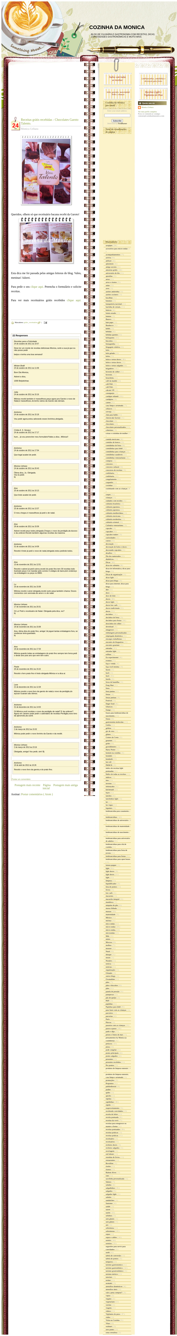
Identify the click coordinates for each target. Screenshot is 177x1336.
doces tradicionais (113, 608)
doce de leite (111, 596)
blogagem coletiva (113, 347)
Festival (109, 700)
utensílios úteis (112, 1289)
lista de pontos (111, 887)
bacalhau (109, 298)
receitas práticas (112, 1132)
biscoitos (109, 341)
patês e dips (110, 1031)
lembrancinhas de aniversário (117, 820)
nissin (108, 957)
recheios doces (111, 1145)
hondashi (109, 759)
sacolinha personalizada (115, 1179)
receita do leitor (112, 1114)
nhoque (109, 954)
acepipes (109, 245)
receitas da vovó (112, 1120)
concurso (109, 464)
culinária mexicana (113, 516)
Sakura (109, 1182)
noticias (109, 967)
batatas (109, 316)
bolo (108, 350)
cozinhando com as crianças (117, 488)
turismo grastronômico (115, 1271)
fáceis (108, 670)
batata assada (111, 313)
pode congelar (111, 1050)
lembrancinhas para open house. (118, 859)
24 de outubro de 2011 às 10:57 (26, 344)
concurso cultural (113, 467)
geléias (109, 728)
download (110, 626)
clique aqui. (37, 286)
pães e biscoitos (112, 985)
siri (107, 1225)
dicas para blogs (112, 581)
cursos (108, 541)
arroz (108, 279)
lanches (109, 796)
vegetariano (110, 1302)
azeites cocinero (112, 294)
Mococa (109, 942)
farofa (108, 679)
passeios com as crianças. (116, 1025)
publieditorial (111, 1086)
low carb (109, 893)
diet (107, 590)
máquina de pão (112, 905)
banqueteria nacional (114, 304)
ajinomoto (110, 264)
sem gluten (110, 1219)
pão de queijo (111, 998)
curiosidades (111, 538)
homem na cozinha (113, 753)
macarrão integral (113, 899)
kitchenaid (110, 790)
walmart (109, 1326)
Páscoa (109, 1022)
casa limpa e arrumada (114, 405)
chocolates (110, 424)
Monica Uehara (20, 466)
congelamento (111, 479)
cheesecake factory (113, 418)
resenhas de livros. (113, 1157)
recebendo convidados (114, 1111)
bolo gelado (110, 353)
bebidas (109, 331)
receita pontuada (112, 1117)
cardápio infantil (112, 396)
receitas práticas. (112, 1135)
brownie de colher (113, 372)
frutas (108, 719)
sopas (108, 1234)
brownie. (109, 375)
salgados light (111, 1194)
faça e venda (111, 663)
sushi (108, 1252)
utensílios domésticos (114, 1286)
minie (108, 939)
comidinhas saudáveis (114, 454)
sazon (108, 1209)
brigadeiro (110, 368)
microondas (110, 933)
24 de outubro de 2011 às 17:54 (26, 450)
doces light (110, 602)
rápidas (109, 1099)
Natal (108, 951)
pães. (108, 988)
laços (108, 792)
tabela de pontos (112, 1258)
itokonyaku (110, 786)
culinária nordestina (114, 519)
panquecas (110, 994)
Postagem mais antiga (65, 785)
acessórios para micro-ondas (117, 249)
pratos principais (112, 1053)
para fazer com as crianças (116, 1010)
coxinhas (109, 485)
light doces (110, 871)
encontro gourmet (113, 645)
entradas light (111, 651)
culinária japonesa (113, 510)
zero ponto (110, 1329)
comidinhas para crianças (116, 451)
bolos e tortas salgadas (114, 365)
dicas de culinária (113, 565)
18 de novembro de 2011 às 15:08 (27, 627)
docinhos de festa (113, 617)
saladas (109, 1185)
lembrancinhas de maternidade (118, 826)
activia (108, 257)
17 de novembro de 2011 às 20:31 (27, 607)
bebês (108, 328)
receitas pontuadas (113, 1129)
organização (111, 970)
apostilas (109, 276)
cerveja (109, 412)
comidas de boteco (113, 442)
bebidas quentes (112, 335)
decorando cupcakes (114, 550)
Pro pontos (110, 1065)
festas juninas (111, 697)
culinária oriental (112, 522)
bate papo (110, 322)
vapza (108, 1295)
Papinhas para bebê (113, 1007)
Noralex (109, 961)
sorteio (109, 1240)
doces (108, 599)
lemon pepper (111, 865)
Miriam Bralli (19, 366)
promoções (110, 1080)
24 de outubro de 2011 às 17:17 (26, 432)
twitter (108, 1280)
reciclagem (110, 1151)
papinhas (109, 1004)
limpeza (109, 881)
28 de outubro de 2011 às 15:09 (26, 526)
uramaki (109, 1283)
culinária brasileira (113, 504)
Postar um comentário (21, 779)
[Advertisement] (40, 91)
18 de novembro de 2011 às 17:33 (27, 649)
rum (107, 1176)
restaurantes (110, 1160)
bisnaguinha (111, 344)
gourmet (109, 740)
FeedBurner (122, 123)
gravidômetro (111, 747)
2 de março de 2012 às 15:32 (25, 729)
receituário (110, 1139)
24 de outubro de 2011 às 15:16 (26, 394)
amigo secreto (111, 267)
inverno (109, 783)
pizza (108, 1047)
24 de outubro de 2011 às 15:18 (26, 414)
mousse (109, 948)
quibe (108, 1092)
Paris (108, 1019)
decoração (110, 544)
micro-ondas (111, 927)
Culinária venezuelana (114, 525)
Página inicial (47, 787)
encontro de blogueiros (115, 642)
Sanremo (109, 1203)
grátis (26, 322)
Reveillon (110, 1163)
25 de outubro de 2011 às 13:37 (26, 508)
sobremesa (110, 1228)
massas (109, 911)
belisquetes (110, 338)
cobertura (109, 430)
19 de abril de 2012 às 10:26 (25, 765)
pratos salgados (112, 1056)
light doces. (110, 874)
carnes (108, 402)
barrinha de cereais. (113, 307)
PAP (108, 1001)
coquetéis (109, 482)
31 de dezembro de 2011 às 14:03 (27, 707)
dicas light (110, 577)
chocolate (110, 421)
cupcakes (109, 531)
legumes (109, 808)
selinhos (109, 1216)
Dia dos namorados (113, 556)
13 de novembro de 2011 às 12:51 (27, 564)
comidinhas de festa (114, 445)
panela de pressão (113, 991)
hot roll (109, 762)
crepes (108, 494)
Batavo (109, 319)
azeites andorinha (113, 291)
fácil (108, 676)
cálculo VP (110, 390)
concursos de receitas (114, 470)
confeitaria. (110, 476)
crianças (109, 497)
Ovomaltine (110, 979)
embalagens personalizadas (116, 633)
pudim (108, 1089)
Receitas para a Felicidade (25, 341)
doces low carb (112, 605)
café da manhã (111, 381)
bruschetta (110, 378)
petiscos (109, 1044)
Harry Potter (111, 750)
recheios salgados (113, 1148)
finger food (110, 704)
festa (108, 688)
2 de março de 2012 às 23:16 (25, 747)
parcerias (109, 1016)
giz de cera (110, 731)
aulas (108, 285)
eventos (109, 660)
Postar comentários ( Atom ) (37, 794)
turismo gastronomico (114, 1265)
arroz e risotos (111, 282)
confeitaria (110, 473)
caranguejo (110, 393)
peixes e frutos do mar (114, 1035)
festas (108, 694)
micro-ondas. (111, 930)
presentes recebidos (113, 1062)
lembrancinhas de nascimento (117, 832)
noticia (109, 964)
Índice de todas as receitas (116, 774)
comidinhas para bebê (114, 448)
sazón (108, 1213)
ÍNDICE (109, 765)
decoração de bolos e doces (116, 547)
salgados (109, 1191)
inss (107, 780)
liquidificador (111, 884)
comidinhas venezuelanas (116, 458)
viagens (109, 1308)
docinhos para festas (114, 620)
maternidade (111, 914)
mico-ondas (110, 924)
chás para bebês (112, 415)
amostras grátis (112, 270)
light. (108, 877)
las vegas (109, 805)
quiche (108, 1096)
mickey (109, 920)
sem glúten (110, 1222)
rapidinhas (110, 1102)
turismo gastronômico (114, 1268)
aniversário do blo (113, 273)
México (109, 917)
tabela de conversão (113, 1255)
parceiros (109, 1013)
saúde (108, 1206)
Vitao (108, 1323)
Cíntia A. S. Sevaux (22, 430)
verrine (109, 1305)
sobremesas (110, 1231)
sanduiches (110, 1200)
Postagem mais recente (27, 785)
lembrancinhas (111, 817)
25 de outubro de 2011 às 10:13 (26, 491)
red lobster (110, 1154)
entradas (109, 648)
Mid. (108, 936)
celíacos (109, 409)
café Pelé (109, 384)
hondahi (109, 756)
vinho (108, 1317)
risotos (108, 1169)
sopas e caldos (111, 1237)
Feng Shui (110, 685)
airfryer (109, 261)
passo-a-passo (111, 1028)
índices (109, 777)
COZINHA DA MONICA (117, 27)
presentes (109, 1059)
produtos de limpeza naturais (117, 1068)
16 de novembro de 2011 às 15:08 (27, 587)
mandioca (110, 902)
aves (108, 288)
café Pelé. (110, 387)
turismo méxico (112, 1274)
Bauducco (110, 325)
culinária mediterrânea (114, 513)
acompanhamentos (113, 255)
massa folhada (111, 908)
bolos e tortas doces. (114, 362)
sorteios (109, 1243)
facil (108, 673)
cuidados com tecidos (114, 501)
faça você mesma (112, 667)
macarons (110, 896)
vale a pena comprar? (114, 1292)
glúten (108, 734)
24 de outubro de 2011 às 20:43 (26, 468)
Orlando (109, 973)
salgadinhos (110, 1188)
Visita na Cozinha (113, 1320)
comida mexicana (113, 439)
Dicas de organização (114, 574)
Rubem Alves (111, 1172)
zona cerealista (112, 1332)
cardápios (110, 399)
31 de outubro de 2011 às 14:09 (26, 546)
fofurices (109, 707)
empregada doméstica (114, 636)
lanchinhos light (112, 799)
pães (108, 982)
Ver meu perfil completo (147, 112)
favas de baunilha (113, 682)
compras (109, 461)
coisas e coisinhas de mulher (117, 433)
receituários (33, 322)
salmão (109, 1197)
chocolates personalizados (116, 427)
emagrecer (110, 630)
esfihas (109, 654)
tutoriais (109, 1277)
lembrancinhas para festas (116, 856)
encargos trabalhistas (114, 639)
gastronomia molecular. (115, 722)
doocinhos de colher (114, 623)
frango (108, 710)
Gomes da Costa (112, 737)
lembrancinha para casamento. (118, 811)
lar (107, 802)
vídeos (108, 1311)
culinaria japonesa (113, 507)
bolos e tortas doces (113, 359)
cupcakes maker (112, 534)
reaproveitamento (113, 1108)
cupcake (109, 528)
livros (108, 890)
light (108, 868)
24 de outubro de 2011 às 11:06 (26, 368)
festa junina (110, 691)
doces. (108, 611)
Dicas (108, 562)
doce (108, 593)
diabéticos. (110, 559)
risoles (108, 1166)
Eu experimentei (112, 657)
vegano (109, 1299)
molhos (109, 945)
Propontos (110, 1083)
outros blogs (111, 976)
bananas (109, 301)
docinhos (109, 614)
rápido (108, 1105)
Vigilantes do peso (113, 1314)
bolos (108, 356)
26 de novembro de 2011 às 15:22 (27, 669)
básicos (109, 310)
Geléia (108, 725)
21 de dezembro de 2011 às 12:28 (27, 687)
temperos (109, 1262)
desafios (109, 553)
